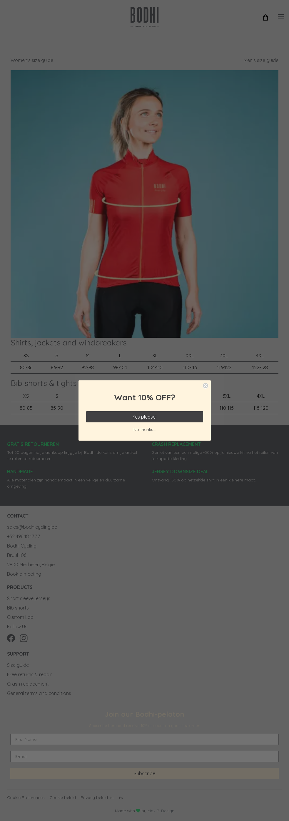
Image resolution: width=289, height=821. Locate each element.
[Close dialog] (205, 386)
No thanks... (144, 429)
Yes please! (144, 417)
